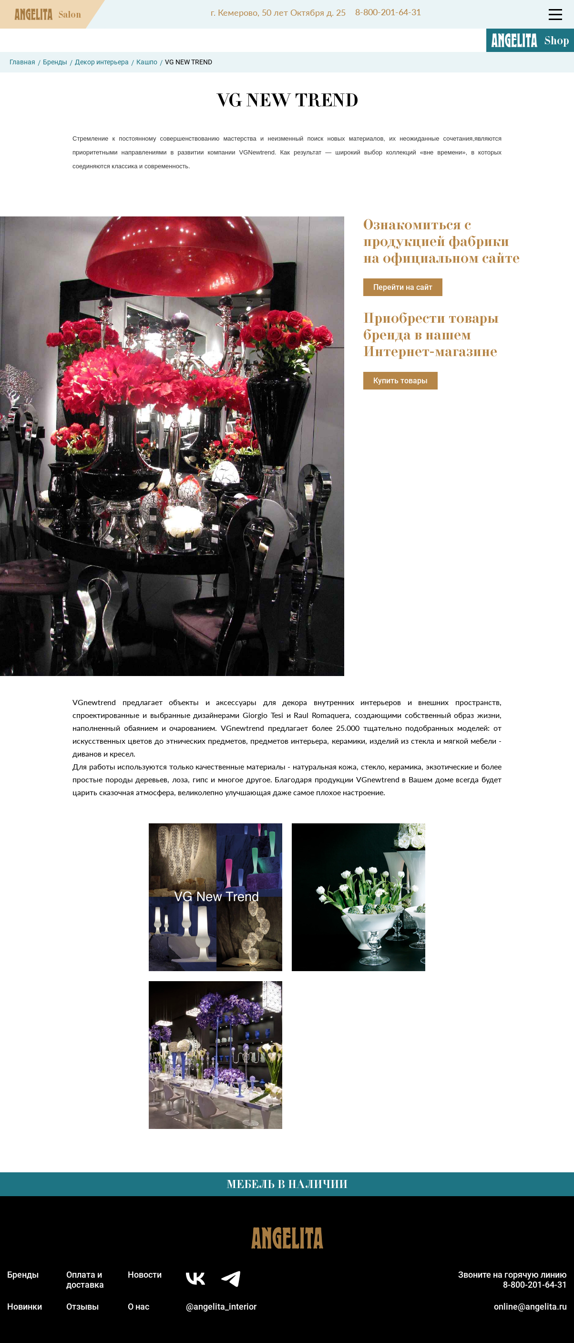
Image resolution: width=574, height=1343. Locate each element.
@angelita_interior (221, 1307)
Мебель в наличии (287, 1184)
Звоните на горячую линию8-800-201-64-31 (512, 1280)
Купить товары (400, 380)
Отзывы (82, 1307)
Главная (22, 62)
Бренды (55, 62)
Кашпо (146, 62)
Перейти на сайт (402, 287)
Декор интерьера (102, 62)
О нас (138, 1307)
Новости (145, 1275)
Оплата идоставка (85, 1280)
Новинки (24, 1307)
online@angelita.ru (530, 1307)
